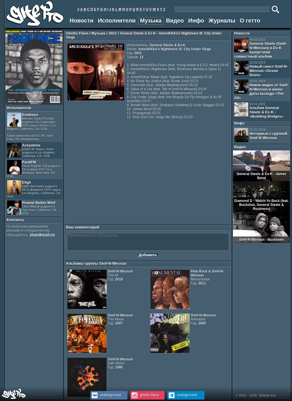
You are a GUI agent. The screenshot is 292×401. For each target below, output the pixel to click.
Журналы (221, 20)
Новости (82, 20)
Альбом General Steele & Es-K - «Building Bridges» (258, 110)
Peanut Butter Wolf (32, 208)
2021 (113, 33)
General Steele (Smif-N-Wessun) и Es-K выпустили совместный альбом (260, 48)
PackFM (33, 169)
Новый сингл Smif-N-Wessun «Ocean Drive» (261, 69)
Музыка (151, 20)
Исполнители (116, 20)
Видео (175, 20)
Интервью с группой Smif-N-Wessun (260, 135)
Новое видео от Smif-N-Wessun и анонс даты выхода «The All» (261, 89)
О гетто (250, 20)
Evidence (31, 127)
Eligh (34, 189)
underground (105, 395)
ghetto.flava (144, 395)
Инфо (196, 20)
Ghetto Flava (77, 33)
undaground (182, 395)
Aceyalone (31, 150)
